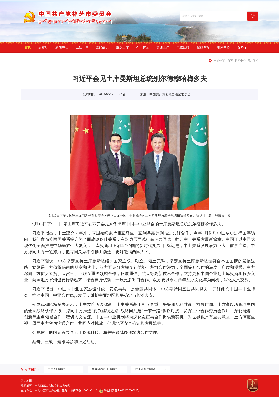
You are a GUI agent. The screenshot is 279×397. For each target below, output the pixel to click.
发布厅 (43, 47)
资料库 (242, 47)
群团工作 (162, 47)
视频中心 (223, 47)
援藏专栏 (203, 47)
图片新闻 (252, 60)
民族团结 (183, 47)
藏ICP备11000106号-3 (84, 390)
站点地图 (26, 380)
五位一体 (82, 47)
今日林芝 (142, 47)
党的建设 (102, 47)
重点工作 (122, 47)
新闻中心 (61, 47)
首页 (28, 47)
